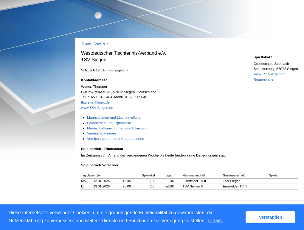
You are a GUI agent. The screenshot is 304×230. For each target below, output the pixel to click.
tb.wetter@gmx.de (95, 102)
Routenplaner (263, 79)
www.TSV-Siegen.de (97, 108)
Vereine (99, 43)
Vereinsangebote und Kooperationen (115, 139)
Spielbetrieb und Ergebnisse (109, 123)
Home (86, 43)
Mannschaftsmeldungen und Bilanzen (116, 128)
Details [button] (215, 220)
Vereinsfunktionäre (101, 133)
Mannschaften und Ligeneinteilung (114, 117)
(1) (152, 181)
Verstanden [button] (270, 217)
